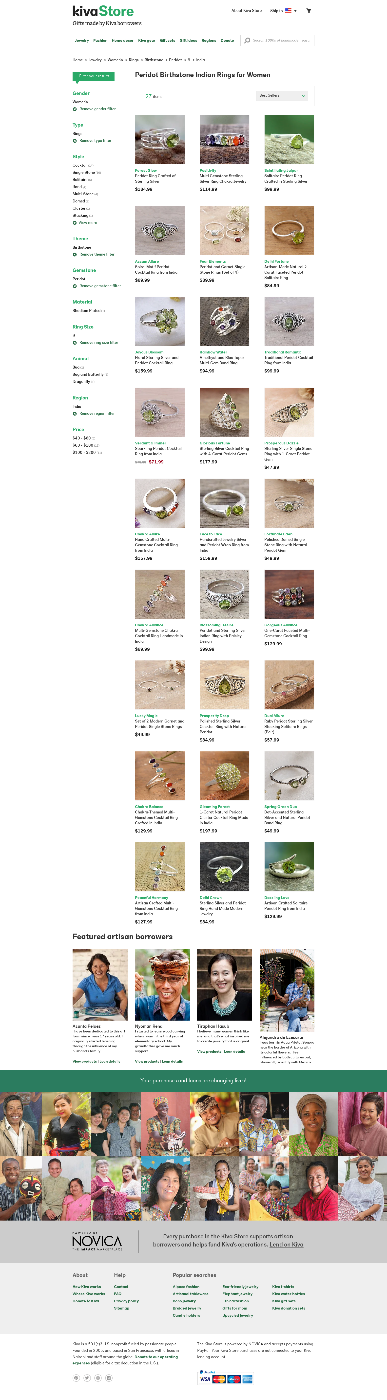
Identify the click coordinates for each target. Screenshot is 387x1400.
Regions (209, 41)
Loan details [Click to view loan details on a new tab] (109, 1062)
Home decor (123, 41)
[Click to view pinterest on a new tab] (78, 1378)
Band (79, 187)
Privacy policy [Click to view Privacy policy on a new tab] (126, 1301)
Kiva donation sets (288, 1309)
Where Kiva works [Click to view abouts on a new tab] (89, 1294)
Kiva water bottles (288, 1294)
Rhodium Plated (89, 311)
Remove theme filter (94, 255)
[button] (247, 41)
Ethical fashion (235, 1301)
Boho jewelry (184, 1301)
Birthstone (82, 248)
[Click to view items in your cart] (308, 11)
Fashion (100, 41)
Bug (78, 368)
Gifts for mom (234, 1309)
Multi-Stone (85, 194)
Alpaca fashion (186, 1287)
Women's (80, 102)
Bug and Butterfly (90, 375)
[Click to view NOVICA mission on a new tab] (97, 1242)
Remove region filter (94, 414)
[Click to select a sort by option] (282, 96)
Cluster (81, 209)
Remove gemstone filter (97, 286)
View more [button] (85, 223)
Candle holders (186, 1316)
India (77, 407)
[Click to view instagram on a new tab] (99, 1378)
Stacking (83, 216)
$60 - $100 (86, 446)
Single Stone (87, 173)
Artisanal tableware (191, 1294)
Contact (121, 1287)
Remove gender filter (94, 109)
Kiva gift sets (284, 1301)
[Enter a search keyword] (277, 40)
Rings (77, 134)
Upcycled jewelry (237, 1316)
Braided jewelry (187, 1309)
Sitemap (121, 1309)
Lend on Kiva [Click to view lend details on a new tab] (287, 1245)
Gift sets (167, 41)
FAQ (117, 1294)
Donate (227, 41)
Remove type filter (92, 141)
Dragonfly (84, 382)
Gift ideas (188, 41)
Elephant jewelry (237, 1294)
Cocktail (83, 166)
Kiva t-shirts (283, 1287)
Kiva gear (146, 41)
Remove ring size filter (95, 343)
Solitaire (82, 180)
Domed (81, 201)
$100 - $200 (87, 453)
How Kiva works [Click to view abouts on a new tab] (87, 1287)
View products (85, 1062)
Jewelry (82, 41)
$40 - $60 (84, 438)
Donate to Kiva (86, 1301)
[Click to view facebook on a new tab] (110, 1378)
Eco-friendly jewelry (240, 1287)
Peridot (79, 279)
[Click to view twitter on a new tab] (88, 1378)
